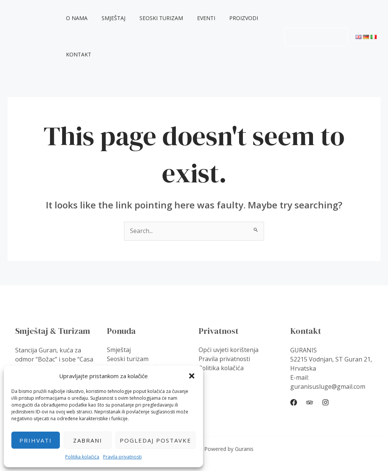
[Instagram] (325, 402)
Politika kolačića (82, 457)
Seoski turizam (156, 18)
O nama (78, 18)
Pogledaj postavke (155, 440)
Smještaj (112, 18)
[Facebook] (293, 402)
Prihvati (35, 440)
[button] (192, 376)
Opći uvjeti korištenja (229, 350)
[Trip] (309, 402)
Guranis (23, 36)
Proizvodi (231, 18)
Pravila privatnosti (122, 457)
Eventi (197, 18)
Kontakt (80, 54)
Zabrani (87, 440)
